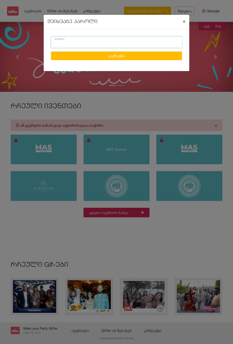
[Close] (184, 21)
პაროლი (59, 39)
